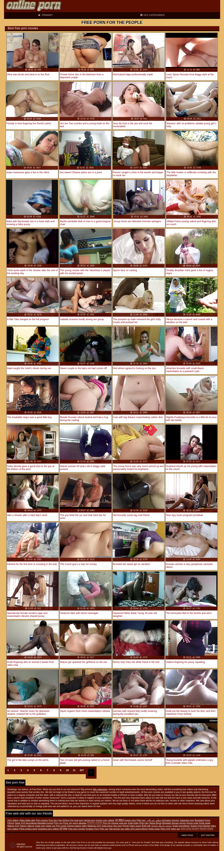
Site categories (100, 789)
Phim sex (103, 829)
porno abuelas (79, 823)
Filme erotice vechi (28, 829)
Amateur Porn (92, 829)
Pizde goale (204, 823)
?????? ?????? (94, 823)
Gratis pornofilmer (181, 826)
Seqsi (17, 823)
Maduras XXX (94, 826)
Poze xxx (67, 823)
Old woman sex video (120, 829)
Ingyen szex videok (105, 820)
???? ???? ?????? (190, 829)
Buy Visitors (207, 835)
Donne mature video (77, 826)
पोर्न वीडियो (119, 820)
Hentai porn (89, 820)
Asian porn (40, 826)
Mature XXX (13, 826)
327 (82, 770)
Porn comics (42, 820)
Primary (45, 15)
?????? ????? (206, 829)
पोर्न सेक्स (63, 829)
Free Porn (21, 844)
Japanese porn (187, 820)
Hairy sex (175, 829)
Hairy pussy (135, 826)
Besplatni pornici (45, 823)
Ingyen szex (130, 820)
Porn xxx (58, 823)
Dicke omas (154, 829)
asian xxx (51, 826)
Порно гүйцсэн (27, 826)
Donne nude (192, 823)
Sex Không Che (66, 820)
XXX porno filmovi (139, 829)
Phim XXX (165, 829)
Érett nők (146, 826)
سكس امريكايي (154, 820)
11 (74, 770)
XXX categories (152, 15)
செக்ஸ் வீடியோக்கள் (161, 826)
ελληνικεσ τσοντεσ (170, 820)
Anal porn (78, 820)
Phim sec (140, 820)
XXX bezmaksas (29, 823)
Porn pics (53, 820)
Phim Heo (144, 823)
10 (67, 770)
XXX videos (13, 820)
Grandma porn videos (49, 829)
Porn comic (61, 826)
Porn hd (106, 823)
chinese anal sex (119, 823)
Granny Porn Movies (200, 826)
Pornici (126, 826)
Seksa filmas (155, 823)
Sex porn (117, 826)
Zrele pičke (133, 823)
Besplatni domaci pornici (174, 823)
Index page (187, 835)
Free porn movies (76, 829)
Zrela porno (107, 826)
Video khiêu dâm (27, 820)
